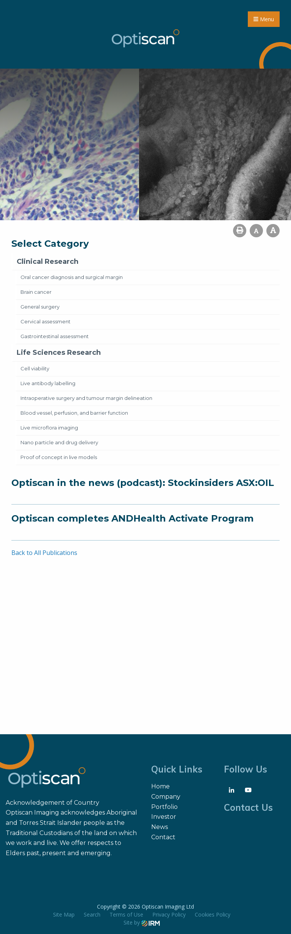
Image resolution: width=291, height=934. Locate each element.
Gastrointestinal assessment (54, 336)
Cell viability (34, 368)
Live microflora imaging (49, 428)
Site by (142, 922)
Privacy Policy (169, 914)
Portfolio (164, 806)
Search (92, 914)
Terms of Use (126, 914)
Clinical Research (47, 261)
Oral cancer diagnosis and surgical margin (71, 277)
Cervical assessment (45, 321)
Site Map (64, 914)
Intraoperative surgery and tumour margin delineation (86, 398)
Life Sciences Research (59, 352)
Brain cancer (36, 292)
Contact (163, 837)
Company (165, 796)
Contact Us (248, 807)
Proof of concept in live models (58, 457)
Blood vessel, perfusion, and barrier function (74, 413)
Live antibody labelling (47, 383)
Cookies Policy (212, 914)
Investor (163, 816)
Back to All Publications (44, 552)
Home (160, 786)
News (159, 827)
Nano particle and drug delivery (59, 442)
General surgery (39, 307)
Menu (263, 19)
